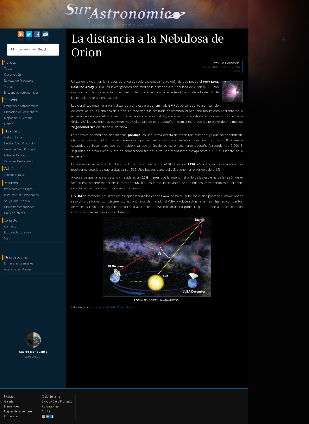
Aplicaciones (50, 406)
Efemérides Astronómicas (21, 106)
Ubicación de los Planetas (21, 112)
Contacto (10, 226)
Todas (8, 68)
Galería (8, 401)
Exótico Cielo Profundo (19, 143)
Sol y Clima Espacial (17, 201)
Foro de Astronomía (17, 232)
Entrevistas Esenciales (18, 263)
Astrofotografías (14, 175)
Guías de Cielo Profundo (20, 149)
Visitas (8, 86)
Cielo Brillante (13, 137)
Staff (7, 238)
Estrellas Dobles (15, 155)
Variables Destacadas (18, 161)
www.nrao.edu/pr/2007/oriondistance (112, 307)
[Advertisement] (33, 301)
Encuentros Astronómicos (21, 92)
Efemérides (11, 406)
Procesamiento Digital (18, 189)
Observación (12, 74)
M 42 (208, 87)
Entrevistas (11, 416)
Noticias (236, 70)
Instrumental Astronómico (21, 195)
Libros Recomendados (19, 207)
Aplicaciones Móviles (17, 269)
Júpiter (8, 124)
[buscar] (32, 49)
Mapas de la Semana (18, 118)
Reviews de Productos (18, 80)
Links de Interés (14, 213)
